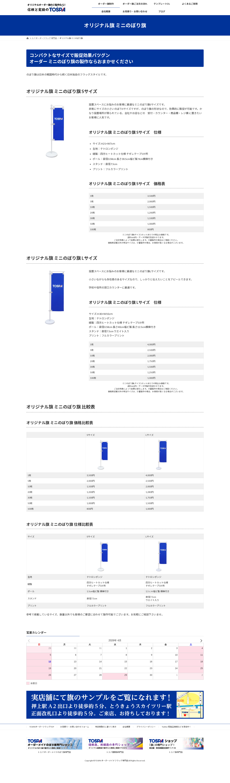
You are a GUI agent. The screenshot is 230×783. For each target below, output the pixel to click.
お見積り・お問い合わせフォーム (74, 727)
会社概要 (126, 727)
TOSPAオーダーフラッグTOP (41, 727)
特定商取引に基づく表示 (105, 727)
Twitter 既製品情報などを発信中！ (176, 727)
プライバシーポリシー (146, 727)
